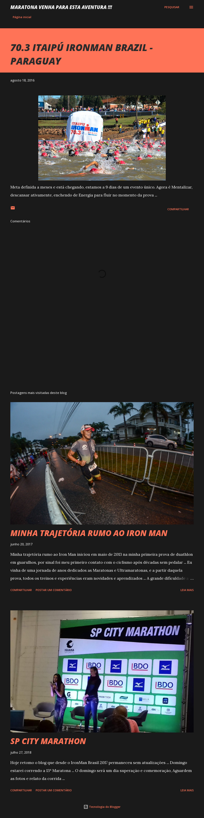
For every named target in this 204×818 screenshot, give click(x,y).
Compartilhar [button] (178, 209)
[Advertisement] (102, 356)
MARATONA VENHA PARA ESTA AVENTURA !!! (61, 7)
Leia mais (187, 590)
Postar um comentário (54, 590)
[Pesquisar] (171, 7)
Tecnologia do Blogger (102, 807)
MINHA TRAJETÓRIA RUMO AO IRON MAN (89, 532)
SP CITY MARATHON (48, 741)
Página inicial (22, 17)
